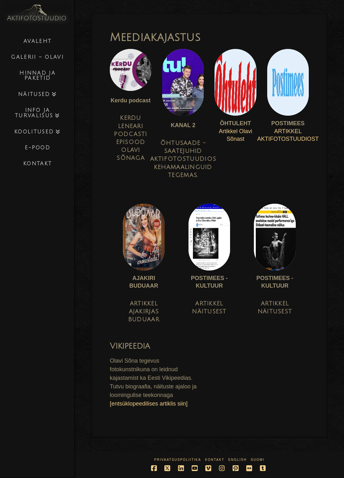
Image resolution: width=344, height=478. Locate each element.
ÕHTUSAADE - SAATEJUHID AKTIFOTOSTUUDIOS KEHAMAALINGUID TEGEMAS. (183, 159)
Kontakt (214, 459)
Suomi (257, 459)
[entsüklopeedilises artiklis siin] (149, 403)
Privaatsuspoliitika (177, 459)
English (237, 459)
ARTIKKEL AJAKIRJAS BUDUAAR (143, 311)
